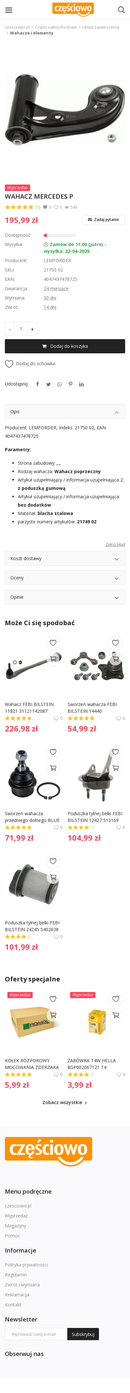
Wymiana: (15, 298)
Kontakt (13, 1305)
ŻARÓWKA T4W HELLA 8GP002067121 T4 (92, 1063)
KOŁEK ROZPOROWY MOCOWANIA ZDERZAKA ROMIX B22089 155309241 (33, 1064)
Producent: (16, 260)
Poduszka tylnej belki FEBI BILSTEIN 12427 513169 (96, 816)
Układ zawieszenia (100, 27)
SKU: (10, 270)
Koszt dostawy (65, 559)
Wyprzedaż (16, 1216)
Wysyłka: (14, 244)
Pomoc (12, 1236)
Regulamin (16, 1275)
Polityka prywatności (26, 1265)
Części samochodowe (56, 27)
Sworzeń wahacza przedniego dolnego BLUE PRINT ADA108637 (33, 817)
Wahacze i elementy (31, 33)
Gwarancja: (16, 288)
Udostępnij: (16, 384)
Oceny (65, 578)
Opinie (65, 598)
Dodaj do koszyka (65, 346)
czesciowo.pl (17, 27)
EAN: (10, 279)
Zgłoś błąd (115, 544)
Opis (65, 412)
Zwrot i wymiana (22, 1285)
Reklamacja (17, 1295)
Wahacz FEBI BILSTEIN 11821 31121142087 (30, 707)
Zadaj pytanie (103, 219)
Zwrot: (11, 307)
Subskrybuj (83, 1334)
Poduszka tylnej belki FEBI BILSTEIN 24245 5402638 (33, 926)
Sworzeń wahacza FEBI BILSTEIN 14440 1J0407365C (93, 707)
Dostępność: (18, 235)
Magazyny (15, 1226)
